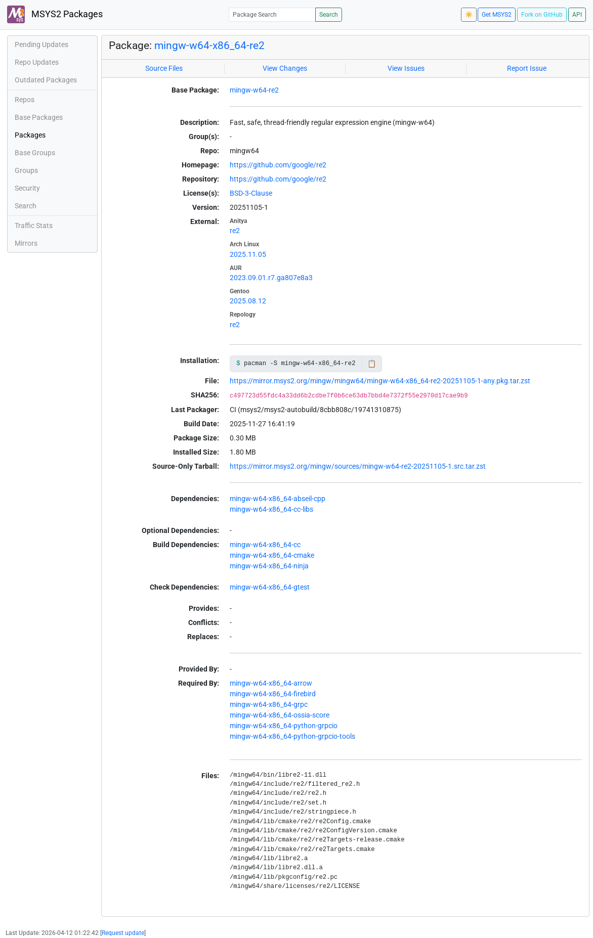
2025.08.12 (248, 301)
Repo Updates (37, 62)
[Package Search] (272, 14)
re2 (235, 231)
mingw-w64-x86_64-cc (265, 545)
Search (328, 14)
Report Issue (526, 68)
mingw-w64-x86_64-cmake (272, 555)
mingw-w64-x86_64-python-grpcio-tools (292, 736)
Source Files (164, 68)
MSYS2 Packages (55, 14)
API (577, 14)
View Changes (285, 68)
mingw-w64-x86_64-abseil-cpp (277, 499)
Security (27, 188)
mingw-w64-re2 (254, 90)
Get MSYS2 (497, 14)
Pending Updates (41, 44)
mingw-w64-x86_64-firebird (273, 694)
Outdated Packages (46, 80)
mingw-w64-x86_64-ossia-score (279, 715)
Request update (123, 932)
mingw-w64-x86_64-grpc (269, 704)
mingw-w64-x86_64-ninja (269, 566)
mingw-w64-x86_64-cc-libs (271, 509)
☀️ (469, 14)
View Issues (406, 68)
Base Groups (35, 153)
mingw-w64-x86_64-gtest (270, 587)
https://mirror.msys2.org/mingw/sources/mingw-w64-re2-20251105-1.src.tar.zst (358, 466)
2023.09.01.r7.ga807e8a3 (271, 278)
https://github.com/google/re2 (278, 165)
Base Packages (39, 117)
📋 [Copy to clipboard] (371, 364)
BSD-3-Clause (251, 193)
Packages (30, 135)
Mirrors (26, 243)
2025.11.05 (248, 254)
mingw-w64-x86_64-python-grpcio (283, 726)
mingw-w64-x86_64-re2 (209, 45)
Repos (24, 100)
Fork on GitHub (542, 14)
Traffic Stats (34, 225)
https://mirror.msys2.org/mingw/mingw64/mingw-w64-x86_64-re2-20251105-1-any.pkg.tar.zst (380, 381)
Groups (26, 170)
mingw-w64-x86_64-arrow (271, 683)
